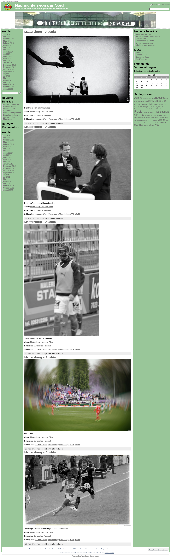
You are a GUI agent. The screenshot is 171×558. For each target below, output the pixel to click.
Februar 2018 (8, 43)
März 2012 (7, 82)
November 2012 (9, 67)
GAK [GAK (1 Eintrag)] (165, 104)
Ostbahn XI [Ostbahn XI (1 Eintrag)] (154, 108)
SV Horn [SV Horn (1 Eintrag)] (136, 120)
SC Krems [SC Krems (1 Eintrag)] (153, 115)
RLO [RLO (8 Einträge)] (141, 114)
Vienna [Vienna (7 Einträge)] (161, 119)
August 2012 (8, 74)
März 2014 (7, 56)
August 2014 (8, 52)
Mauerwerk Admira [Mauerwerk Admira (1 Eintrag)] (146, 108)
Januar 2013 (8, 63)
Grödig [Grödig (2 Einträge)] (144, 107)
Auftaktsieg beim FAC (11, 104)
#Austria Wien (41, 119)
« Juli (136, 90)
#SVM (77, 119)
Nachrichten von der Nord (39, 5)
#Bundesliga (64, 119)
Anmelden (139, 53)
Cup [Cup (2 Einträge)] (146, 101)
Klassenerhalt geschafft (12, 113)
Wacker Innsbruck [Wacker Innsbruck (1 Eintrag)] (139, 122)
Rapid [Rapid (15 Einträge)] (138, 111)
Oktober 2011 (8, 87)
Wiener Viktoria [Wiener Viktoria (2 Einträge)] (149, 125)
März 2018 (7, 41)
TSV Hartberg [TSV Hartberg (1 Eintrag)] (153, 120)
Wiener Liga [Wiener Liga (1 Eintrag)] (147, 122)
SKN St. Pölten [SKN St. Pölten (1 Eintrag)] (150, 117)
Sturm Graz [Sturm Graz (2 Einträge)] (164, 117)
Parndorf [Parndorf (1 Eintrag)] (159, 108)
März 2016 (7, 47)
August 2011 (8, 89)
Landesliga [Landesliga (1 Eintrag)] (150, 107)
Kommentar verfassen (54, 123)
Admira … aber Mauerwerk (9, 118)
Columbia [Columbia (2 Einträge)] (141, 101)
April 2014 (7, 54)
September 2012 (9, 71)
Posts (154, 5)
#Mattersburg (53, 119)
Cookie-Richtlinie (109, 553)
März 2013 (7, 61)
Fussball (47, 115)
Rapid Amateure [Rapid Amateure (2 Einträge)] (148, 112)
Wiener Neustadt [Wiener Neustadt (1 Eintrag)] (155, 122)
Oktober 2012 (8, 69)
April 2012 (7, 80)
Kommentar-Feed (142, 57)
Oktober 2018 (8, 39)
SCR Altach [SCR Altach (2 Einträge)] (161, 115)
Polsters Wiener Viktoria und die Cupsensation (9, 109)
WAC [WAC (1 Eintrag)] (167, 120)
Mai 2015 (6, 50)
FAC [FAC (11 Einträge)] (150, 104)
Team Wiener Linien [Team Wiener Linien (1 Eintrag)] (144, 120)
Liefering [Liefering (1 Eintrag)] (155, 107)
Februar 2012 (8, 85)
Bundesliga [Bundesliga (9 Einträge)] (159, 97)
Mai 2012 (6, 78)
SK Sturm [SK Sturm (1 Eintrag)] (157, 117)
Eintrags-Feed (141, 55)
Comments (165, 5)
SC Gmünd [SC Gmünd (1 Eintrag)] (147, 115)
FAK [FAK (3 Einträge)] (155, 104)
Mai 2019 (6, 37)
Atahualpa (95, 556)
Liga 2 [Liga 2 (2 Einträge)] (160, 107)
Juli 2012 (6, 76)
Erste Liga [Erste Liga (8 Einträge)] (161, 100)
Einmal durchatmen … (12, 115)
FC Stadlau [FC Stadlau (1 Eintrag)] (160, 104)
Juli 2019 (6, 34)
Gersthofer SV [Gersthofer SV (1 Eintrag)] (138, 107)
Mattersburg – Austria (40, 31)
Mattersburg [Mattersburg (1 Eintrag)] (137, 108)
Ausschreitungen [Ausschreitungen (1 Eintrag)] (147, 98)
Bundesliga (38, 115)
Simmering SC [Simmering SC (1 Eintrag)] (142, 117)
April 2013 (7, 58)
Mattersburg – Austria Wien (41, 112)
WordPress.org (141, 59)
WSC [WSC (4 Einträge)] (157, 125)
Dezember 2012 (9, 65)
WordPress (85, 556)
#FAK (72, 119)
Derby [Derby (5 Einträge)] (151, 101)
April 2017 (7, 45)
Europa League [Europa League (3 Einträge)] (140, 104)
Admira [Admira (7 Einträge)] (138, 97)
